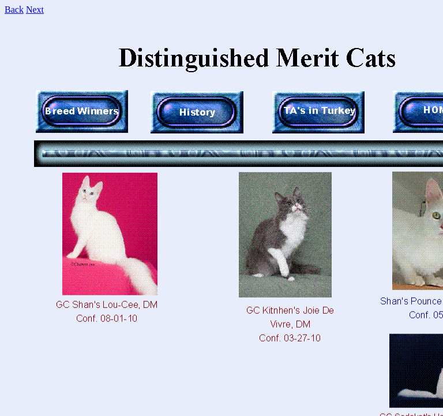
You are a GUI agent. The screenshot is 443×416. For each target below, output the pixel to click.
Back (14, 9)
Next (35, 9)
